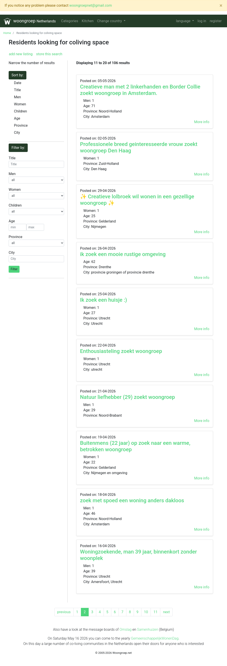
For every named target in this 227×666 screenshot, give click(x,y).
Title (17, 90)
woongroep (30, 21)
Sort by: (17, 75)
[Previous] (63, 612)
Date (17, 83)
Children (20, 111)
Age (17, 118)
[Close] (221, 5)
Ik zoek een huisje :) (103, 300)
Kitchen (88, 21)
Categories (69, 21)
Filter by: (18, 148)
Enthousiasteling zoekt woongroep (121, 351)
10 (146, 612)
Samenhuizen (147, 629)
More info (201, 122)
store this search (48, 54)
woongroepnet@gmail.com (90, 5)
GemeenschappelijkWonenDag (154, 638)
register (216, 21)
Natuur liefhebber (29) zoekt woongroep (127, 397)
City (17, 132)
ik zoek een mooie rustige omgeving (123, 254)
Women (20, 104)
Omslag (125, 629)
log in (202, 21)
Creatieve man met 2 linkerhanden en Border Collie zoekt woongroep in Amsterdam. (140, 90)
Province (21, 125)
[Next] (166, 612)
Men (17, 97)
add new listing (21, 54)
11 (155, 612)
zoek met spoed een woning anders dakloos (132, 500)
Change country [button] (110, 21)
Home (7, 33)
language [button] (183, 21)
